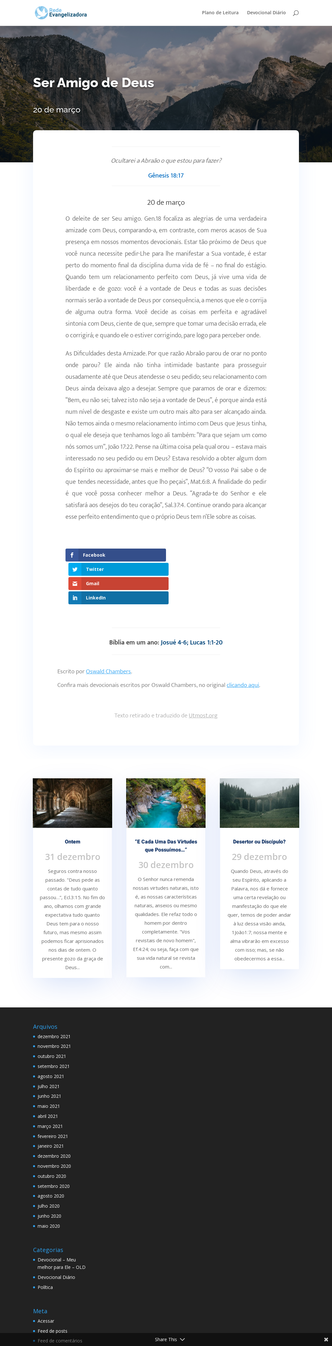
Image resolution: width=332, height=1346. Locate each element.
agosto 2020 (51, 1153)
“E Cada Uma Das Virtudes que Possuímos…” (166, 803)
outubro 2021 (52, 1013)
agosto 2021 (51, 1033)
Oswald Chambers (108, 628)
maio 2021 (49, 1063)
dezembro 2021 (54, 993)
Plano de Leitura (220, 13)
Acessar (46, 1278)
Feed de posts (52, 1288)
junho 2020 (49, 1173)
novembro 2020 (54, 1123)
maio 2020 (49, 1183)
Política (45, 1244)
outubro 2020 (52, 1133)
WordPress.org (53, 1308)
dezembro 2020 (54, 1113)
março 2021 (50, 1083)
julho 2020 (49, 1163)
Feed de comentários (60, 1298)
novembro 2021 (54, 1003)
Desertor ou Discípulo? (259, 799)
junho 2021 (49, 1053)
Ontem (72, 799)
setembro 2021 (54, 1023)
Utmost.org (203, 672)
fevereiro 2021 (53, 1093)
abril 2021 (48, 1073)
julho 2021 (49, 1043)
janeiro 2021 (51, 1103)
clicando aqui (243, 642)
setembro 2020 (54, 1143)
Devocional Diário (266, 13)
